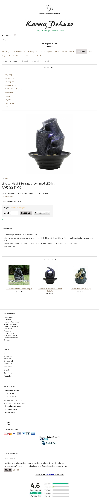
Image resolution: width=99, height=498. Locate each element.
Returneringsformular (11, 326)
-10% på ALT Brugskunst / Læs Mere (49, 31)
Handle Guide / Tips (10, 324)
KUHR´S (8, 179)
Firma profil (8, 329)
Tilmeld (8, 470)
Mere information (8, 196)
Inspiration (8, 367)
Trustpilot (7, 376)
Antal (6, 213)
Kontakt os (7, 320)
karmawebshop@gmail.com (14, 403)
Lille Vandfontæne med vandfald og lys (19, 289)
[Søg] (96, 39)
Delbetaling (7, 331)
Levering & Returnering (11, 322)
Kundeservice (8, 317)
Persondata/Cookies (11, 338)
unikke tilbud (36, 463)
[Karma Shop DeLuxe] (49, 23)
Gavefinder (8, 373)
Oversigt (6, 340)
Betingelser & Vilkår (10, 335)
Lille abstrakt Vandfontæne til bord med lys (50, 290)
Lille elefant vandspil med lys (81, 289)
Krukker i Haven (11, 409)
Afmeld (16, 470)
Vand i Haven (10, 412)
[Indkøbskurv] (9, 35)
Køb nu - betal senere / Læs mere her (15, 220)
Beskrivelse (7, 229)
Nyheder (7, 370)
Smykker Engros (9, 333)
